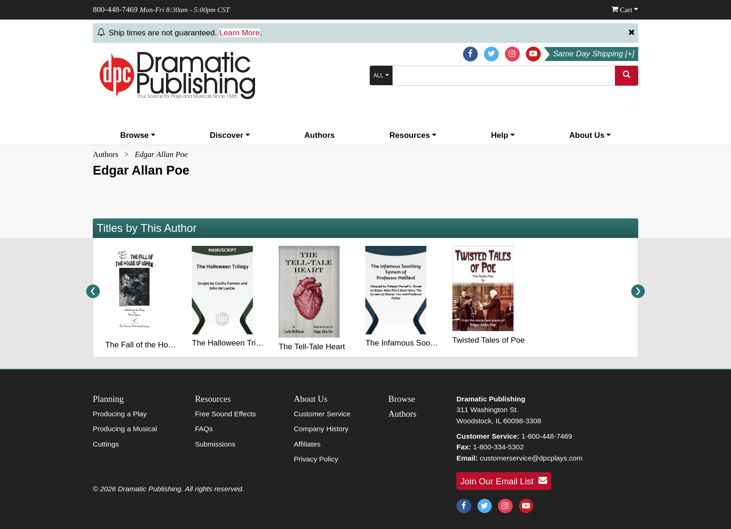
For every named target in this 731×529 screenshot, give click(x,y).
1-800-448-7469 (546, 436)
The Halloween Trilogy (231, 343)
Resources (412, 135)
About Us (590, 135)
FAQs (204, 429)
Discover (230, 135)
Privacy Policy (316, 459)
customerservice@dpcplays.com (531, 458)
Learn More (239, 32)
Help (503, 135)
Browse (137, 135)
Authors (319, 135)
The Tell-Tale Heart (312, 346)
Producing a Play (120, 414)
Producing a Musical (125, 429)
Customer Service (322, 414)
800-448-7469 (115, 9)
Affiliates (307, 444)
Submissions (215, 444)
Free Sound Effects (225, 414)
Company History (321, 429)
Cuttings (106, 444)
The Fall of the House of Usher (159, 344)
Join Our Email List (504, 480)
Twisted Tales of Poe (488, 340)
